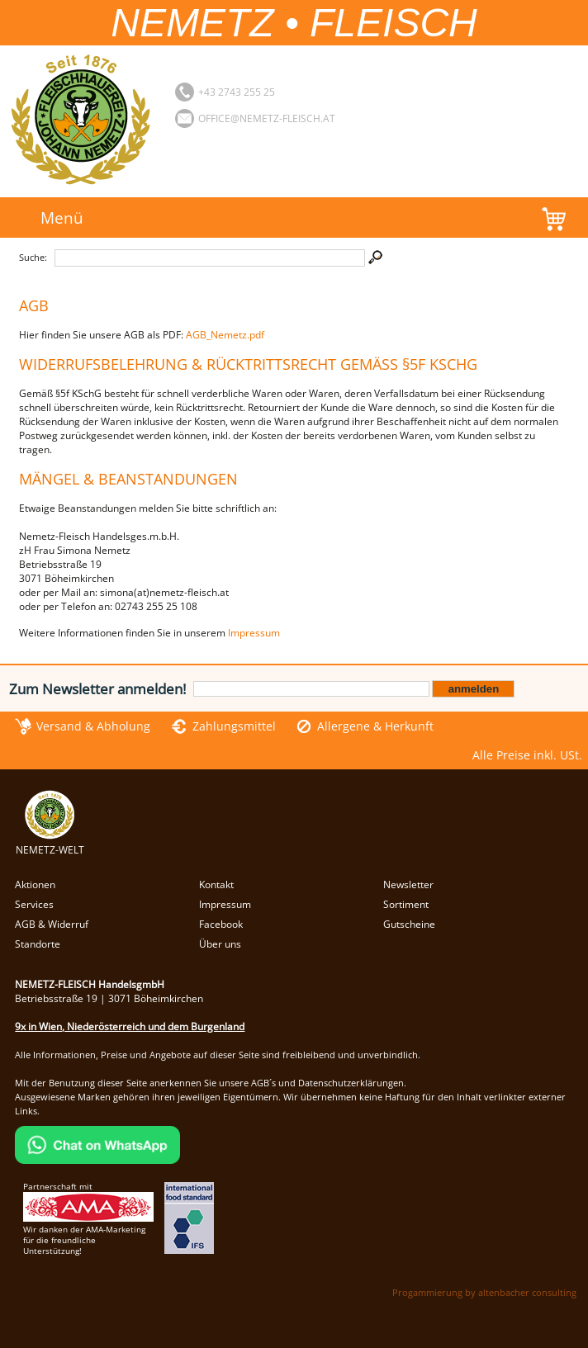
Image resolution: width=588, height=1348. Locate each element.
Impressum (254, 633)
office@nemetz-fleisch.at (266, 118)
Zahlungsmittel (234, 726)
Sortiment (406, 904)
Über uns (220, 944)
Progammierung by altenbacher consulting (484, 1292)
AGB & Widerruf (51, 924)
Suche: (33, 257)
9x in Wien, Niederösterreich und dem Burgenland (129, 1026)
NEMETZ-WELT (50, 843)
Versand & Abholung (93, 726)
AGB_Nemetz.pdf (225, 335)
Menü (61, 217)
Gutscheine (409, 924)
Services (34, 904)
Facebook (221, 924)
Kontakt (216, 884)
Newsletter (408, 884)
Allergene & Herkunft (375, 726)
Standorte (37, 944)
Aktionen (35, 884)
